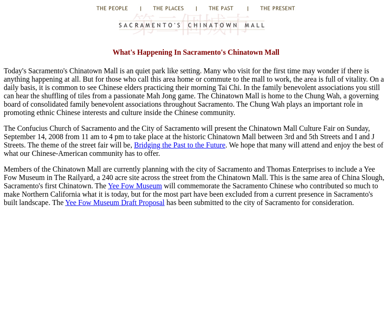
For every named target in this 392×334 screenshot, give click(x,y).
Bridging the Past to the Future (179, 145)
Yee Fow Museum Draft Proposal (114, 202)
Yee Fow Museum (135, 186)
